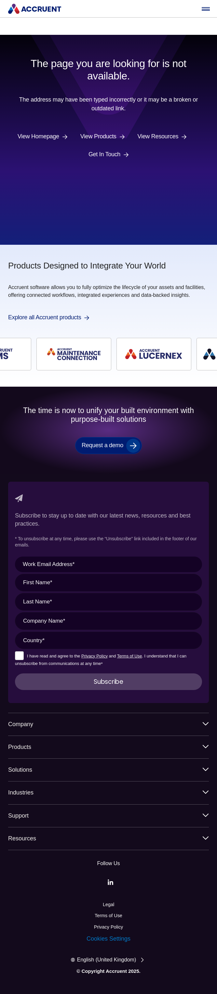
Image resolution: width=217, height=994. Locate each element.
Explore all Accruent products (44, 317)
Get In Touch (104, 154)
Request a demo (102, 445)
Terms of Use (129, 656)
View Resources (158, 136)
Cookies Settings (108, 938)
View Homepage (38, 136)
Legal (108, 904)
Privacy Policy (94, 656)
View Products (98, 136)
